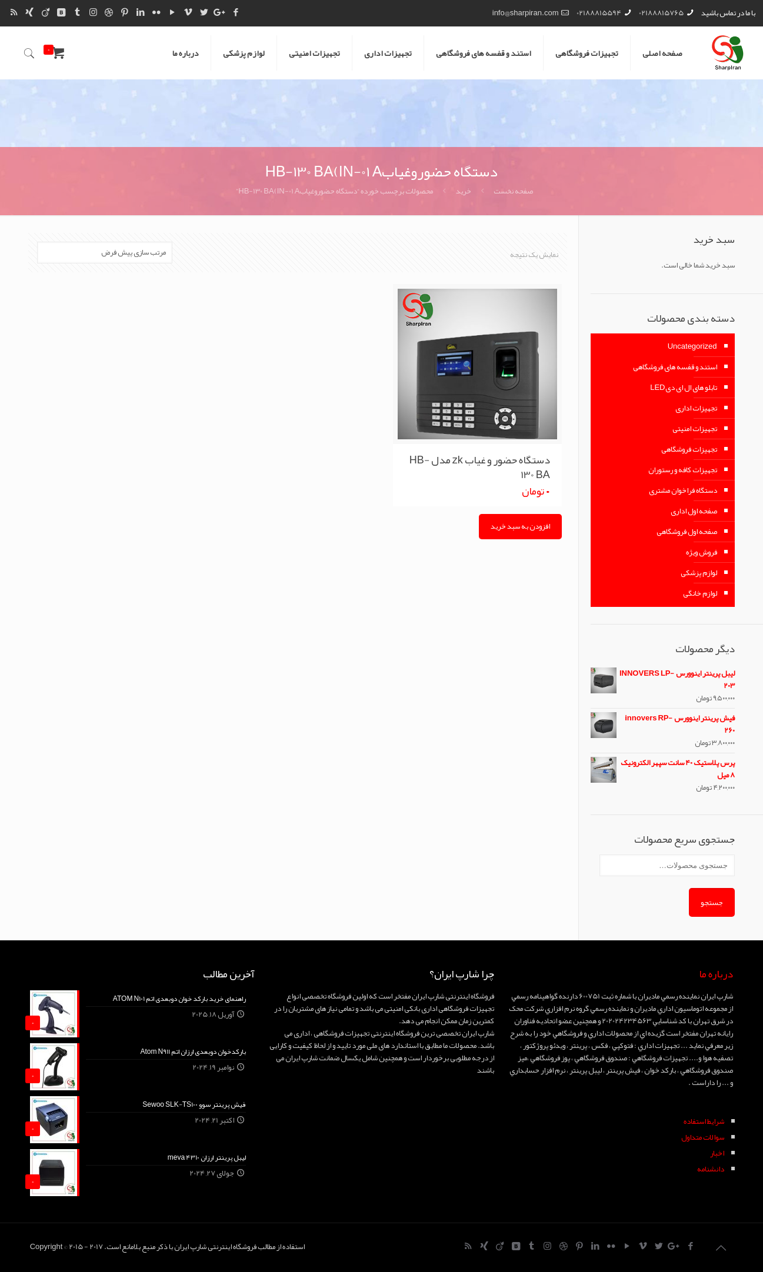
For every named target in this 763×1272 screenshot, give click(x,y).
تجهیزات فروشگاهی (689, 449)
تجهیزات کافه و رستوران (682, 470)
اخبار (717, 1153)
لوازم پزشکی (699, 572)
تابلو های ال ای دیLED (683, 387)
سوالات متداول (702, 1137)
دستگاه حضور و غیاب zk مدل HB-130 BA (479, 467)
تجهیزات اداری (696, 408)
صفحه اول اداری (694, 511)
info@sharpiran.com (525, 13)
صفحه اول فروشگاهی (687, 531)
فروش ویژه (701, 552)
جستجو (712, 902)
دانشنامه (710, 1169)
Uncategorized (692, 346)
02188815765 (661, 13)
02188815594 (599, 13)
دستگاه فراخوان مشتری (683, 490)
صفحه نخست (513, 191)
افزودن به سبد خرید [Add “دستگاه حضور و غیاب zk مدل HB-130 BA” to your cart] (520, 526)
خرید (463, 191)
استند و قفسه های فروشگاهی (675, 367)
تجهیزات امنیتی (694, 428)
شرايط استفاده (704, 1121)
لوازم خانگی (700, 593)
